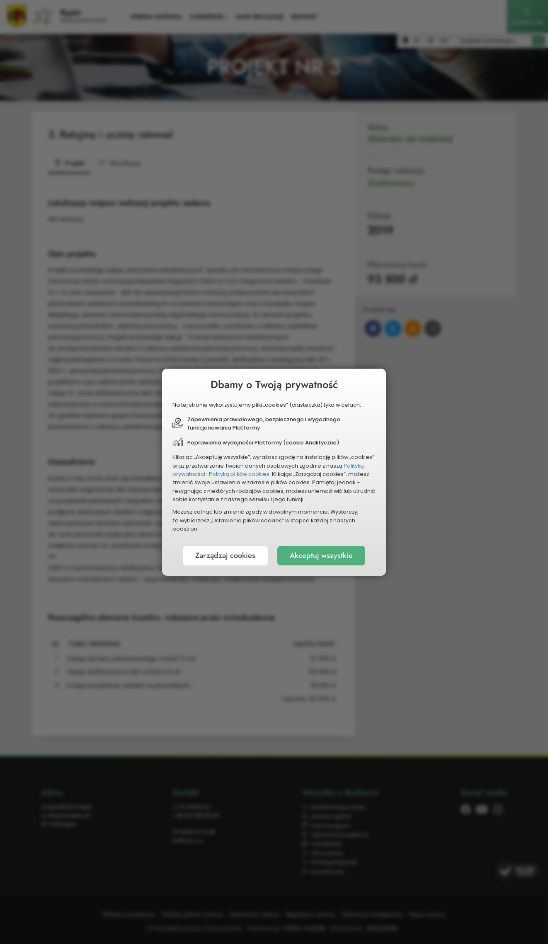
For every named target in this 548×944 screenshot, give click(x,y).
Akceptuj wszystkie (321, 555)
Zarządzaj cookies (225, 555)
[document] (274, 472)
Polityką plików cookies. (240, 474)
